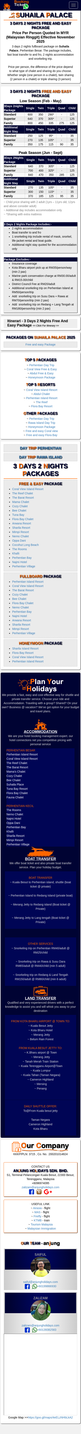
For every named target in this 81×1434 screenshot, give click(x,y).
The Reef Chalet (22, 493)
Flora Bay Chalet (22, 519)
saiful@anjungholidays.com (40, 1282)
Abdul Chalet (41, 394)
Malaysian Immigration (42, 1228)
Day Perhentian (40, 448)
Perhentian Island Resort (41, 398)
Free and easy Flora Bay (41, 435)
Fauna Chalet (15, 797)
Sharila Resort (21, 527)
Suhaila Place (15, 784)
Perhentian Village (23, 566)
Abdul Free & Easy (42, 373)
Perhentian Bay (22, 557)
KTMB (38, 1220)
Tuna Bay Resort (17, 788)
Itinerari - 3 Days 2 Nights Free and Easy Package (37, 323)
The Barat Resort (23, 497)
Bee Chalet (19, 510)
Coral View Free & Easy (42, 369)
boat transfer (40, 859)
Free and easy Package (41, 344)
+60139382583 (44, 1329)
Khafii (15, 553)
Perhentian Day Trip (41, 365)
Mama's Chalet (15, 771)
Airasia (37, 1208)
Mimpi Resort (20, 532)
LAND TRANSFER (40, 998)
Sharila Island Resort (25, 648)
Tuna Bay (18, 514)
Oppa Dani (19, 540)
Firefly (37, 1216)
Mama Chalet (20, 502)
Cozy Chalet (20, 506)
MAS (37, 1212)
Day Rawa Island (40, 457)
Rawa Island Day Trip (41, 422)
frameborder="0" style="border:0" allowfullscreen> (40, 1374)
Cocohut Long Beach (25, 544)
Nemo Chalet (20, 536)
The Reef (42, 402)
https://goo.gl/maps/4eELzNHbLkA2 (50, 1417)
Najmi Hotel (19, 562)
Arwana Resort (21, 523)
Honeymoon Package (41, 377)
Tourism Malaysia (42, 1224)
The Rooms (19, 549)
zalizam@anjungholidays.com (40, 1187)
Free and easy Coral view (42, 431)
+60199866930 (44, 1286)
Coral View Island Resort (41, 390)
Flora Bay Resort (41, 406)
